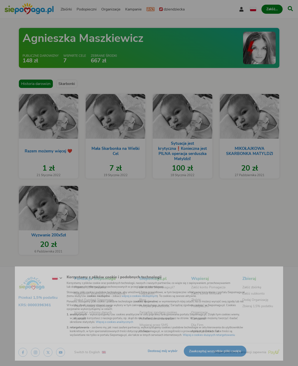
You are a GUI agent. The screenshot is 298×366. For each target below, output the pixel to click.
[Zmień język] (46, 274)
